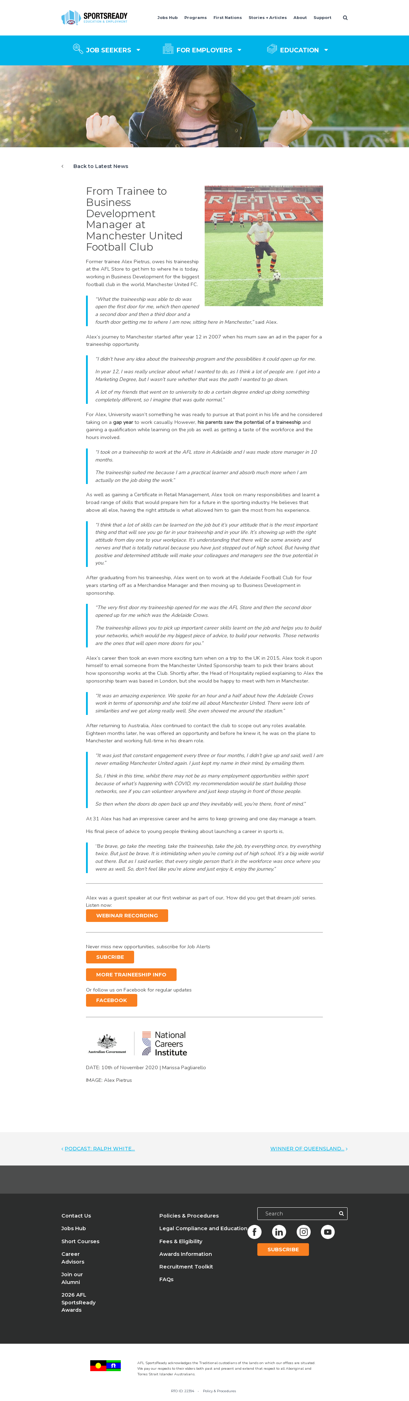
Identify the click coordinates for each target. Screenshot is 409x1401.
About (300, 17)
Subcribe (110, 957)
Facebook (111, 1000)
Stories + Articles (268, 17)
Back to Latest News (100, 166)
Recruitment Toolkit (186, 1267)
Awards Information (185, 1254)
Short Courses (80, 1241)
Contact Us (76, 1216)
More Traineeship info (131, 974)
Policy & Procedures (219, 1391)
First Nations (227, 17)
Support (322, 17)
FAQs (166, 1279)
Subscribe (283, 1249)
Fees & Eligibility (180, 1241)
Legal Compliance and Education (203, 1228)
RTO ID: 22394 (182, 1391)
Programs (195, 17)
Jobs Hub (168, 17)
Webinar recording (127, 915)
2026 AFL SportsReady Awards (78, 1302)
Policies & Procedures (189, 1216)
